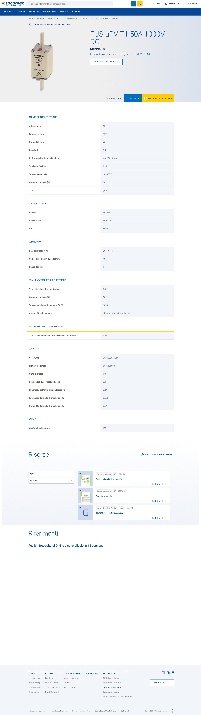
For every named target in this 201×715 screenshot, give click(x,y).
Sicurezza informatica (113, 687)
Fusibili (84, 18)
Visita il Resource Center (156, 452)
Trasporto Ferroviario (52, 687)
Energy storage (34, 692)
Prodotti (32, 673)
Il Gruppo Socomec (72, 673)
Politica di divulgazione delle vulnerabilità (117, 697)
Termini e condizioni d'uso (81, 711)
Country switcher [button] (161, 683)
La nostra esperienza (71, 678)
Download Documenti (104, 59)
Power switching (34, 683)
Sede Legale (125, 711)
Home (31, 18)
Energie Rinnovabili (52, 692)
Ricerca (115, 3)
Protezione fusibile (70, 18)
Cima (172, 711)
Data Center (49, 678)
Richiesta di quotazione (111, 678)
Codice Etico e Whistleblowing (105, 711)
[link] (158, 96)
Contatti (192, 4)
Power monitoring (35, 687)
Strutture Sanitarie (51, 683)
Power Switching (54, 18)
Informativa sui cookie (37, 711)
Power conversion (35, 678)
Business (49, 673)
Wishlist (140, 3)
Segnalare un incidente (111, 692)
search (127, 3)
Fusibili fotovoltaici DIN (100, 18)
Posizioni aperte (69, 687)
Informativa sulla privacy (58, 711)
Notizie (66, 683)
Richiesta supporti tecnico (112, 683)
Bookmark (133, 3)
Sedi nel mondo (92, 673)
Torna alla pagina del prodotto (49, 24)
